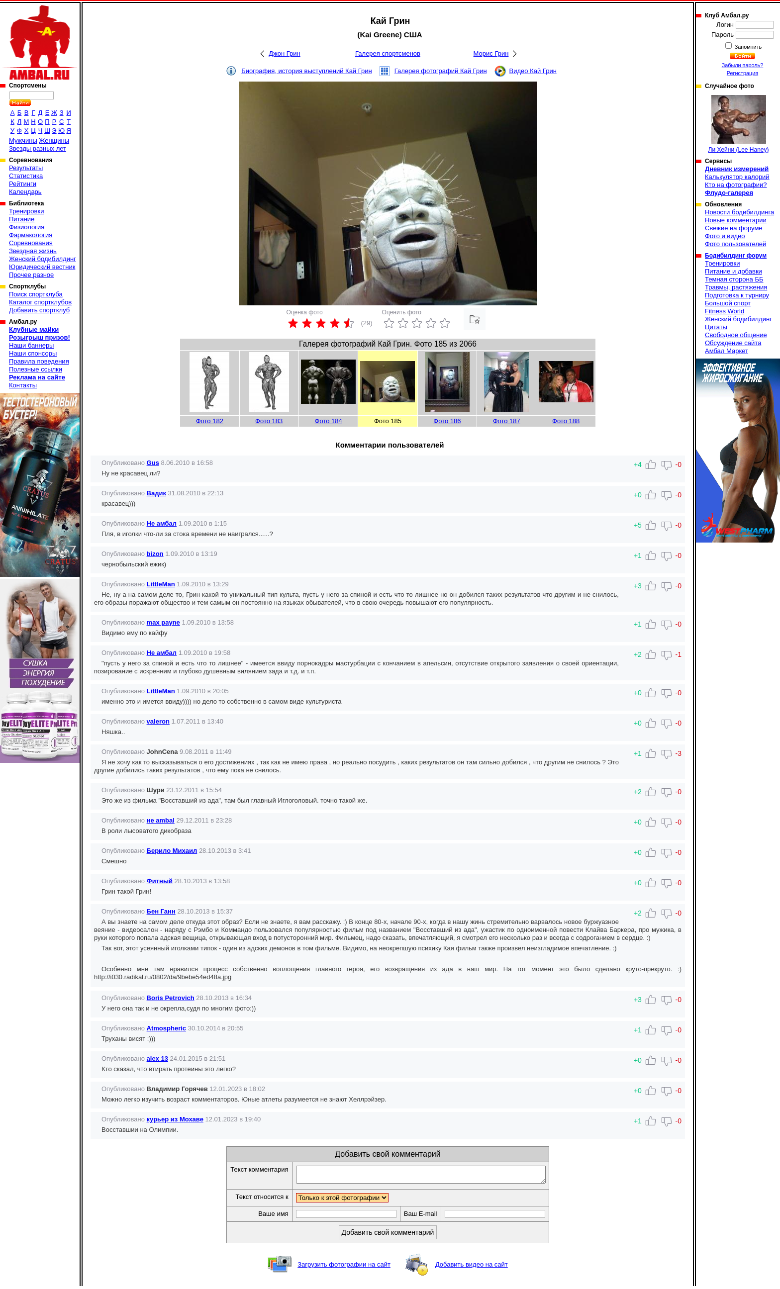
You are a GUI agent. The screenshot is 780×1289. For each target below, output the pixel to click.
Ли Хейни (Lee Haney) (738, 124)
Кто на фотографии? (736, 184)
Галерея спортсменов (387, 53)
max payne (163, 622)
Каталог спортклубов (40, 302)
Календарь (25, 191)
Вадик (156, 493)
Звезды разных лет (37, 148)
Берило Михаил (172, 850)
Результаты (26, 168)
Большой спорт (728, 303)
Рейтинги (22, 183)
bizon (155, 553)
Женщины (54, 140)
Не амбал (162, 523)
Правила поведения (39, 361)
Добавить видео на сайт (471, 1267)
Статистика (26, 176)
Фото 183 (269, 421)
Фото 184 (328, 421)
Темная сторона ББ (734, 279)
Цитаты (716, 327)
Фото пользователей (735, 244)
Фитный (160, 881)
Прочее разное (31, 274)
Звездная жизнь (33, 251)
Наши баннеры (31, 345)
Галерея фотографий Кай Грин (440, 71)
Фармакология (30, 235)
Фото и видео (725, 236)
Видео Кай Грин (533, 71)
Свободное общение (736, 335)
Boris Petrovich (171, 998)
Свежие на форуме (734, 228)
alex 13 (157, 1058)
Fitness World (724, 311)
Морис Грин (491, 53)
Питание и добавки (733, 271)
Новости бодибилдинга (739, 212)
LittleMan (161, 584)
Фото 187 (506, 421)
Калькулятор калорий (737, 177)
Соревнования (31, 243)
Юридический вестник (42, 267)
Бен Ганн (161, 911)
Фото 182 (209, 421)
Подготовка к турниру (737, 295)
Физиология (26, 227)
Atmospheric (166, 1028)
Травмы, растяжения (736, 287)
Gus (153, 462)
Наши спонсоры (33, 353)
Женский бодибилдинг (42, 259)
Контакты (23, 385)
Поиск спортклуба (36, 294)
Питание (21, 219)
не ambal (161, 820)
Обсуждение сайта (733, 343)
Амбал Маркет (726, 351)
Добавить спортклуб (39, 310)
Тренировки (26, 211)
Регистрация (742, 73)
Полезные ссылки (35, 369)
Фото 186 (447, 421)
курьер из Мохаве (175, 1119)
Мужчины (23, 140)
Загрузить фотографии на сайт (343, 1267)
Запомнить (747, 47)
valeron (158, 721)
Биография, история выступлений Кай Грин (306, 71)
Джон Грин (284, 53)
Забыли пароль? (743, 65)
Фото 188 (566, 421)
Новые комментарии (736, 220)
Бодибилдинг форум (736, 255)
